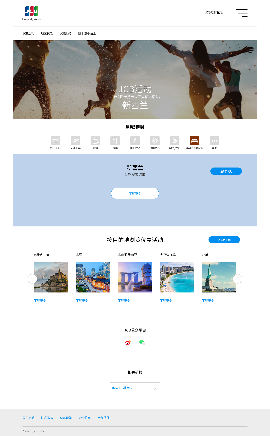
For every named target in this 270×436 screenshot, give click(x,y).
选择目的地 (226, 171)
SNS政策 (66, 417)
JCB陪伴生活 (214, 12)
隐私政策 (47, 417)
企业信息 (85, 417)
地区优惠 (47, 33)
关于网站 (28, 417)
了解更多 (135, 193)
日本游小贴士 (87, 33)
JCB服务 (65, 33)
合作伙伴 (104, 417)
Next (237, 278)
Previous (32, 278)
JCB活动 (28, 33)
